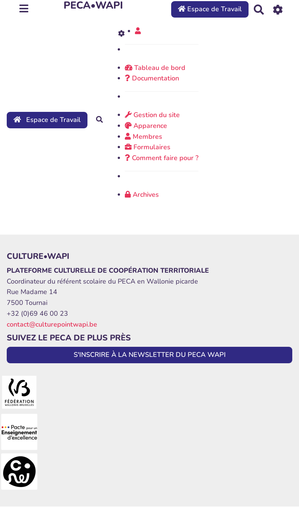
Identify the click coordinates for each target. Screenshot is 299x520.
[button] (138, 31)
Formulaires (147, 147)
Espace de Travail (210, 8)
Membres (143, 136)
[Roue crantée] (277, 9)
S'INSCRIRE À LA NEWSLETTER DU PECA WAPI (150, 354)
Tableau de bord (155, 67)
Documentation (152, 78)
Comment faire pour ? (161, 157)
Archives (142, 194)
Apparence (146, 125)
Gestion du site (152, 114)
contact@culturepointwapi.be (52, 324)
